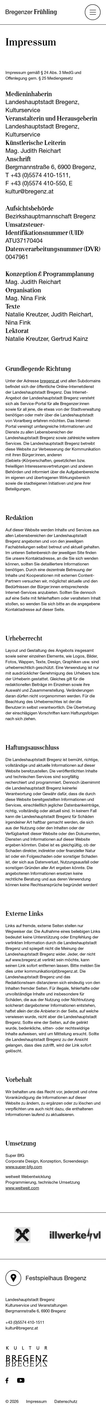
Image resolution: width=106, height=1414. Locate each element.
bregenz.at (49, 380)
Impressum (36, 1401)
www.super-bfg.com (23, 1166)
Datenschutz (65, 1401)
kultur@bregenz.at (21, 1327)
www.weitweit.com (22, 1187)
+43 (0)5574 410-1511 (24, 1322)
